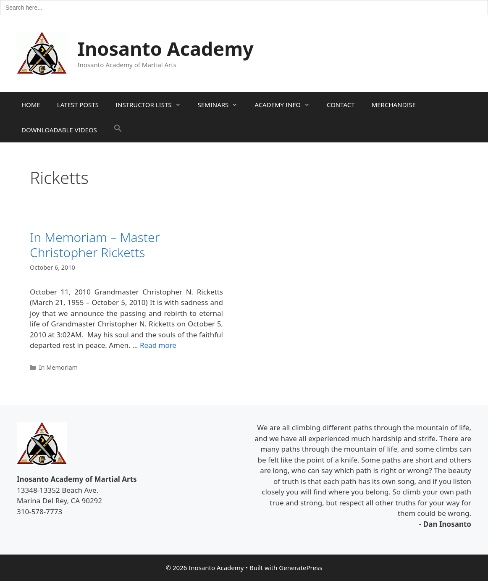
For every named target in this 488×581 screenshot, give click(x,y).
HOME (30, 104)
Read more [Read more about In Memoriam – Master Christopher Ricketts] (158, 345)
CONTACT (341, 104)
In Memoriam (58, 367)
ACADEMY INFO (286, 104)
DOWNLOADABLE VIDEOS (59, 130)
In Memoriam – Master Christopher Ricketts (95, 245)
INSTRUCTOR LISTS (152, 104)
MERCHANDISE (394, 104)
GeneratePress (300, 567)
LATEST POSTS (78, 104)
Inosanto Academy (166, 48)
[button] (118, 129)
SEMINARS (222, 104)
